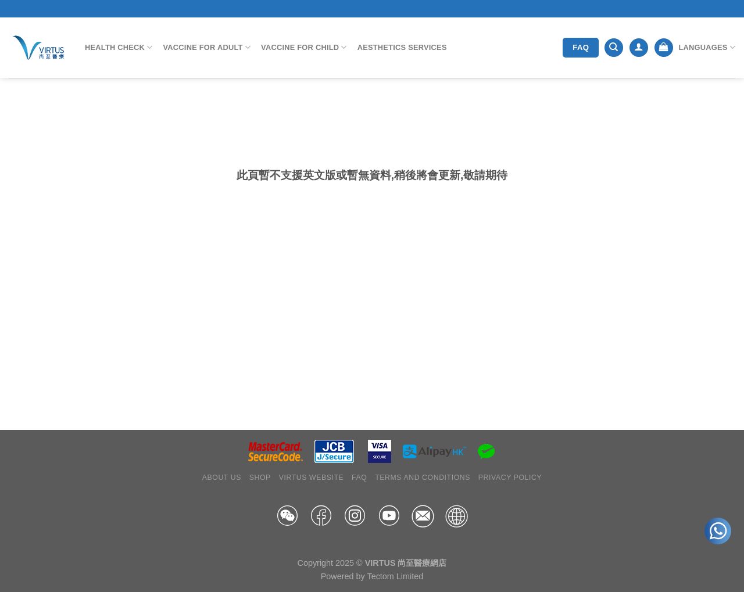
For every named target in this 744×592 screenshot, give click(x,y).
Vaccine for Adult (207, 47)
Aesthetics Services (402, 47)
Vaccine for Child (304, 47)
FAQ (359, 477)
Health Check (119, 47)
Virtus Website (311, 477)
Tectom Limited (395, 576)
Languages (706, 47)
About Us (221, 477)
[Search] (613, 48)
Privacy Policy (510, 477)
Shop (260, 477)
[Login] (638, 48)
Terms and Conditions (422, 477)
